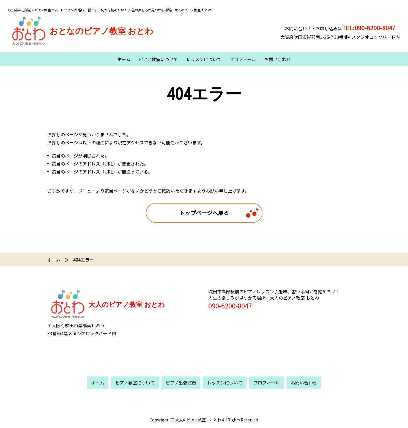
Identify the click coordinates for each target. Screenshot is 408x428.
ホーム (123, 59)
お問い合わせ (277, 59)
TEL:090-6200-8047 (368, 27)
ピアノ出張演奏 (181, 382)
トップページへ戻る (204, 213)
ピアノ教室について (158, 59)
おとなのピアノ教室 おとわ (80, 31)
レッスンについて (203, 59)
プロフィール (243, 59)
